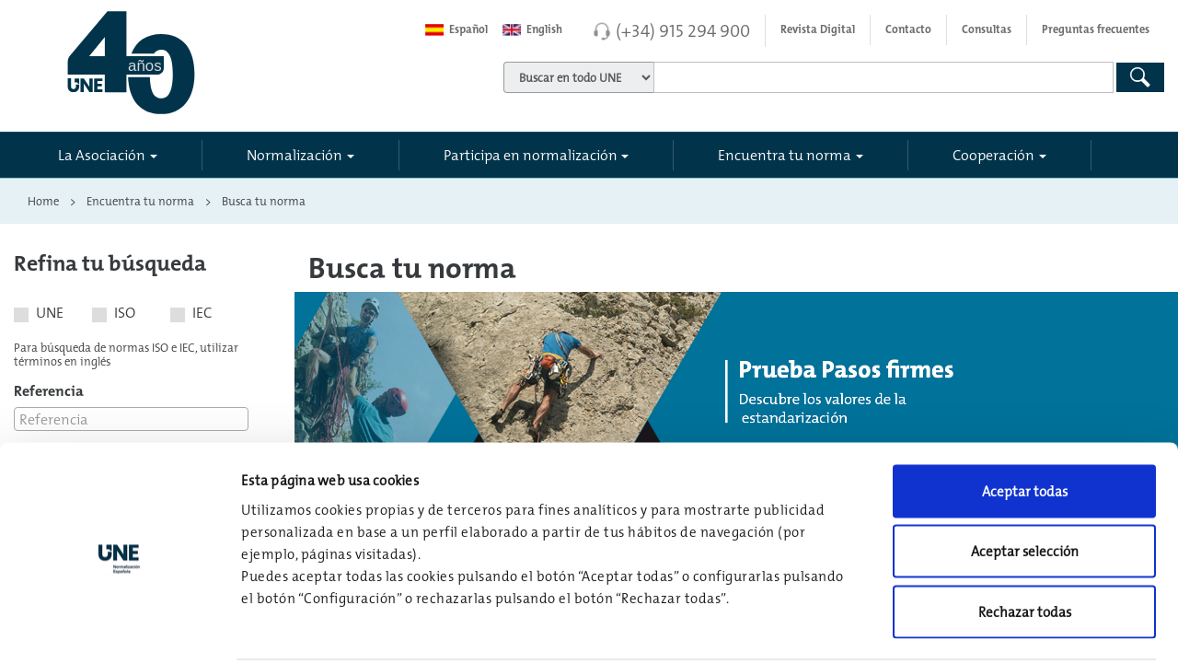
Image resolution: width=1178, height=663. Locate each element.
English (532, 29)
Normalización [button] (294, 155)
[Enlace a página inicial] (210, 62)
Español (456, 29)
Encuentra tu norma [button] (784, 155)
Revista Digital (817, 29)
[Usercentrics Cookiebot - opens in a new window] (119, 627)
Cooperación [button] (993, 155)
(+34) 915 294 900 (683, 30)
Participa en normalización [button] (531, 155)
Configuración (958, 626)
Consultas (986, 29)
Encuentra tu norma (140, 201)
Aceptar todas (1025, 421)
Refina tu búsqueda (110, 263)
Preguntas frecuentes (1095, 29)
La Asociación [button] (101, 155)
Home (43, 201)
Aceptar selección (1025, 482)
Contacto (908, 29)
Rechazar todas (1024, 541)
